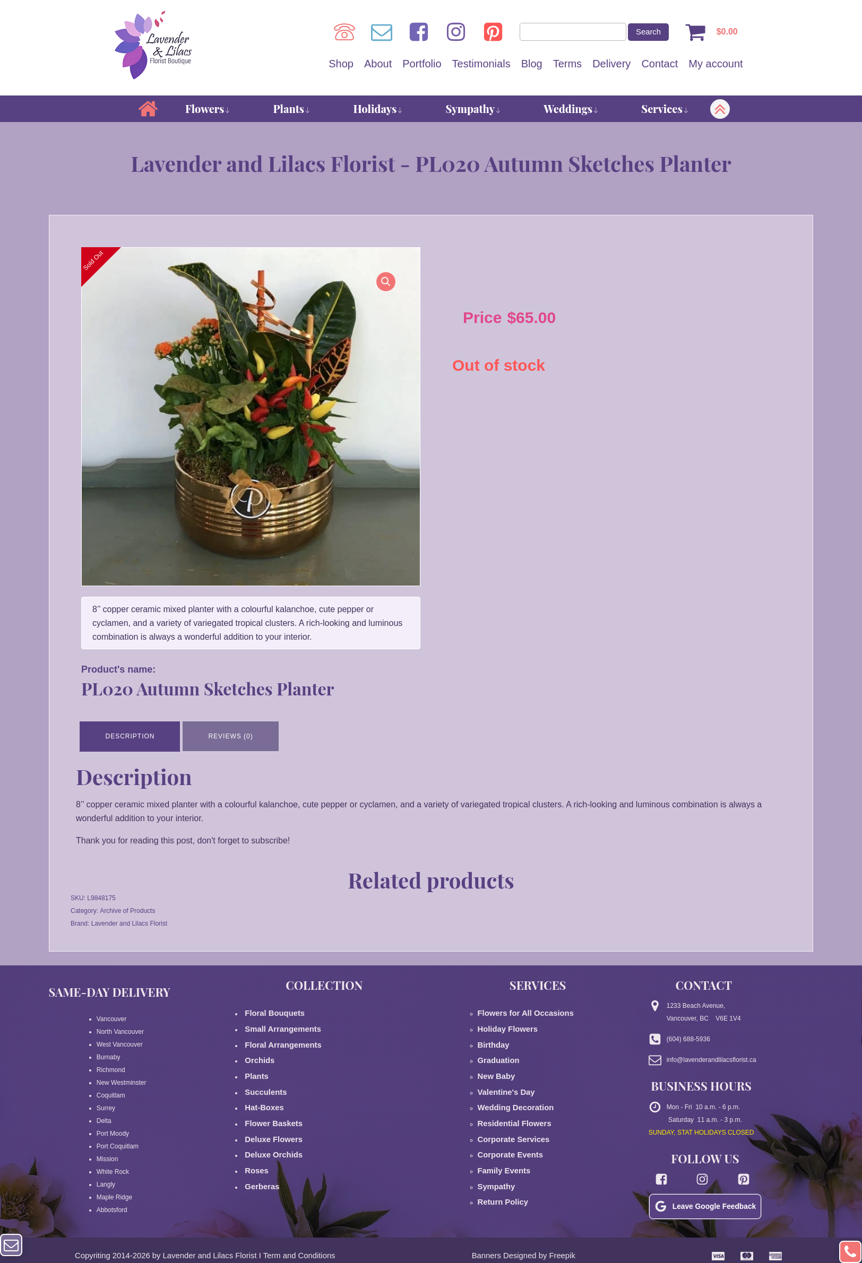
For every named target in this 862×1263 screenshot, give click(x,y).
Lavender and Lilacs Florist (129, 921)
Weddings (571, 109)
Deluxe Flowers (268, 1111)
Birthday (491, 1035)
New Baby (493, 1060)
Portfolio (421, 64)
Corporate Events (504, 1124)
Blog (531, 64)
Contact (659, 64)
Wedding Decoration (508, 1086)
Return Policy (498, 1162)
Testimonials (481, 64)
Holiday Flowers (502, 1022)
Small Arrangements (275, 1022)
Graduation (495, 1047)
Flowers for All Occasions (517, 1009)
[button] (382, 287)
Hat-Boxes (260, 1086)
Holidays (378, 109)
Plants (292, 109)
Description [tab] (132, 735)
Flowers (208, 109)
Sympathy (473, 109)
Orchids (256, 1047)
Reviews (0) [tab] (236, 735)
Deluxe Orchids (268, 1124)
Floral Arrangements (276, 1035)
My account (715, 64)
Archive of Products (127, 908)
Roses (254, 1136)
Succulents (261, 1073)
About (378, 64)
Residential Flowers (508, 1098)
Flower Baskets (268, 1098)
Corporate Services (507, 1111)
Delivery (611, 64)
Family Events (499, 1136)
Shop (341, 64)
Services (665, 109)
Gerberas (258, 1149)
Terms (567, 64)
